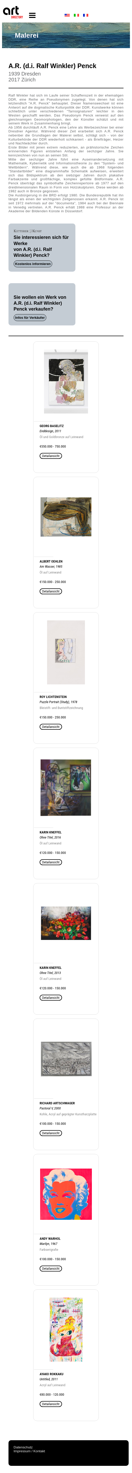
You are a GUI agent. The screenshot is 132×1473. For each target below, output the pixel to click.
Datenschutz (23, 1447)
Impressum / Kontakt (29, 1451)
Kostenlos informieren (33, 264)
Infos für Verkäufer (30, 318)
